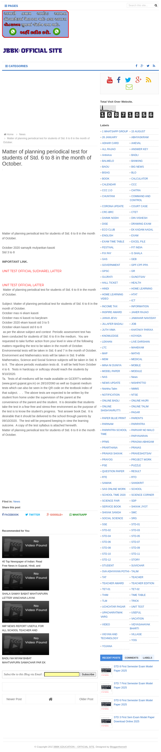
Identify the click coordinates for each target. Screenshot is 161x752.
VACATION (137, 618)
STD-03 (135, 530)
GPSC (105, 271)
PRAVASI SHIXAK (112, 453)
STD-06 (106, 541)
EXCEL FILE (138, 241)
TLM (104, 600)
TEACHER (137, 577)
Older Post (86, 634)
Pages (11, 6)
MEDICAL (136, 359)
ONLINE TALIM (139, 406)
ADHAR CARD (110, 143)
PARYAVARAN (139, 436)
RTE (104, 477)
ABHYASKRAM (139, 137)
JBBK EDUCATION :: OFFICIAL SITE (73, 746)
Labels (147, 657)
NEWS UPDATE (111, 382)
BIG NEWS (137, 166)
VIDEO (106, 624)
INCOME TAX (110, 306)
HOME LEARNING (141, 288)
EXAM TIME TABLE (113, 241)
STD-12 (106, 559)
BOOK (105, 178)
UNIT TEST (137, 606)
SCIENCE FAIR (110, 500)
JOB (133, 323)
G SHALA (136, 253)
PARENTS (137, 418)
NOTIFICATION (111, 394)
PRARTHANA (110, 447)
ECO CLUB (108, 229)
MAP (105, 353)
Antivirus (107, 155)
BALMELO (108, 160)
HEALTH (136, 282)
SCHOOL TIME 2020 (114, 494)
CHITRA (136, 190)
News (16, 501)
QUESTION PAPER (113, 471)
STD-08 (106, 547)
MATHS (135, 353)
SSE (104, 524)
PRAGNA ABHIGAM (142, 441)
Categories (16, 66)
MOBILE (136, 365)
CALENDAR (109, 184)
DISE (105, 223)
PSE (104, 465)
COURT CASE (139, 206)
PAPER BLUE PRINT (114, 418)
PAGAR (135, 412)
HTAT (134, 294)
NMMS (135, 388)
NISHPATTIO (138, 382)
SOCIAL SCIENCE (112, 518)
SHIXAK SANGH (111, 512)
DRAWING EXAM (141, 223)
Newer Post (14, 634)
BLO (133, 172)
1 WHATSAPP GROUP (115, 131)
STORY (135, 559)
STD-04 (106, 536)
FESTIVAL (108, 247)
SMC (134, 512)
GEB (133, 259)
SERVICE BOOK (111, 506)
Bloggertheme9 (118, 746)
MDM (105, 359)
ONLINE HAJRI (140, 400)
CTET (134, 212)
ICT (133, 300)
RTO (133, 477)
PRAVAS (136, 447)
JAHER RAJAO (140, 312)
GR (133, 271)
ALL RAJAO (109, 149)
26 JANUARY (109, 137)
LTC (104, 347)
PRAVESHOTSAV (141, 453)
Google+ (55, 514)
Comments (131, 657)
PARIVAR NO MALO (142, 430)
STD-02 (106, 530)
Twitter (32, 514)
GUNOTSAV (138, 276)
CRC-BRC (108, 212)
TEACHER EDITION (142, 583)
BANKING (137, 160)
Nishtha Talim (109, 388)
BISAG (106, 172)
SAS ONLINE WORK (114, 489)
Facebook (10, 514)
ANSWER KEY (139, 149)
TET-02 (135, 589)
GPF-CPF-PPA (139, 265)
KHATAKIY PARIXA (142, 329)
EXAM (134, 235)
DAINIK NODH (110, 218)
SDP (133, 500)
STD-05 (135, 536)
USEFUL (136, 612)
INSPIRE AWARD (112, 312)
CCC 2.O (107, 190)
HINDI (105, 288)
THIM (105, 595)
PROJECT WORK (141, 459)
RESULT (136, 471)
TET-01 (106, 589)
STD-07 (135, 541)
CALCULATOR (139, 178)
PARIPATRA (138, 424)
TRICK (135, 600)
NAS (104, 377)
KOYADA (136, 335)
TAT (104, 577)
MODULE (136, 371)
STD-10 (106, 553)
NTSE (134, 394)
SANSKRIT (137, 483)
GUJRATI (107, 276)
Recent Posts (111, 657)
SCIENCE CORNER (142, 494)
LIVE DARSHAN (140, 341)
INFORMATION (140, 306)
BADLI (135, 155)
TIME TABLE (138, 595)
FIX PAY (106, 253)
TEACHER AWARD (113, 583)
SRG (134, 518)
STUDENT (108, 565)
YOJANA (107, 646)
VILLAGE (136, 634)
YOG (134, 640)
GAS (104, 259)
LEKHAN (107, 341)
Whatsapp (78, 514)
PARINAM (107, 424)
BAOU (105, 166)
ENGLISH (107, 235)
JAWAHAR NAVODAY (143, 318)
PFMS (105, 441)
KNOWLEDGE (110, 335)
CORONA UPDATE (113, 206)
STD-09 (135, 547)
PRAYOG (107, 459)
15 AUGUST (138, 131)
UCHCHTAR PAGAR (113, 606)
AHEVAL (136, 143)
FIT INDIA (136, 247)
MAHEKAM (137, 347)
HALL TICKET (110, 282)
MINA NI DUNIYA (111, 365)
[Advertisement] (50, 102)
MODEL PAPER (111, 371)
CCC (134, 184)
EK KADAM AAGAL (142, 229)
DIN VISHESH (139, 218)
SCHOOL (136, 489)
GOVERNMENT (111, 265)
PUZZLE (136, 465)
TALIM (134, 571)
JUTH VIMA (108, 329)
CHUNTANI (108, 196)
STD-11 (135, 553)
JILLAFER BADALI (112, 323)
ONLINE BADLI (110, 400)
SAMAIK (107, 483)
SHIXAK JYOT (139, 506)
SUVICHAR (137, 565)
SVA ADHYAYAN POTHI (115, 571)
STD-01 (135, 524)
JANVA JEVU (109, 318)
